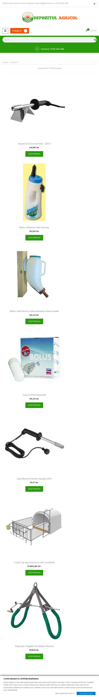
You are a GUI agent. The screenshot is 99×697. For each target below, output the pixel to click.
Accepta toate (86, 693)
